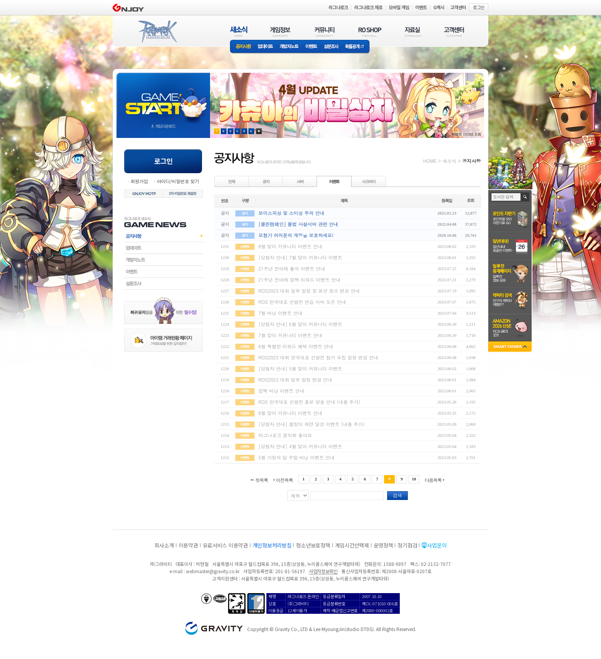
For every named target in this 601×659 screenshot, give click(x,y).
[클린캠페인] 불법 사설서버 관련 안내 (298, 224)
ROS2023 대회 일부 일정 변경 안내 (295, 379)
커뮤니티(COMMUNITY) (324, 31)
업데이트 (265, 47)
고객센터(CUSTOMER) (454, 31)
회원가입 (139, 181)
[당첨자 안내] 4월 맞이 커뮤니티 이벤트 (300, 446)
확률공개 (355, 47)
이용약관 (188, 545)
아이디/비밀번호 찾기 (178, 181)
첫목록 (261, 479)
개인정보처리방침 (272, 545)
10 (414, 479)
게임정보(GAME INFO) (280, 31)
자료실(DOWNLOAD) (412, 31)
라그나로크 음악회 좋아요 (285, 435)
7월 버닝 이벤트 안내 (280, 313)
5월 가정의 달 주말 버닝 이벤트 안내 (296, 457)
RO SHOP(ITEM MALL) (370, 31)
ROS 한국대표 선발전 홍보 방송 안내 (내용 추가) (309, 401)
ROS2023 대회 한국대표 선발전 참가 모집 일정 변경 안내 (318, 357)
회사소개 (164, 545)
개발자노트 (289, 47)
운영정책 (383, 545)
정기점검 (407, 545)
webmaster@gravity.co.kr (213, 571)
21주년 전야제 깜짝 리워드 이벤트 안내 (299, 279)
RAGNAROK (157, 31)
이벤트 (311, 47)
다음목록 (433, 479)
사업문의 (437, 545)
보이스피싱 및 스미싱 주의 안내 (291, 213)
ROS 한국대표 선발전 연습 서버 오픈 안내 (302, 301)
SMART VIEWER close (510, 347)
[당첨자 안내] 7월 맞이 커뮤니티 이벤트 (300, 257)
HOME (430, 160)
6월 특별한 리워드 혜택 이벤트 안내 (295, 346)
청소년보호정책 (313, 545)
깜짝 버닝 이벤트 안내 (281, 390)
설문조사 (331, 47)
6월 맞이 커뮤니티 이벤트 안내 (290, 413)
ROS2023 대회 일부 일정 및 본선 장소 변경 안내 (309, 290)
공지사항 (242, 47)
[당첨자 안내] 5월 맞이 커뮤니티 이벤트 (300, 368)
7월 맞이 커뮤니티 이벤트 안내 (290, 335)
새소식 (449, 160)
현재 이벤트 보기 (259, 131)
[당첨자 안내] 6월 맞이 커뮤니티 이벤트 (300, 324)
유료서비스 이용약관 (225, 545)
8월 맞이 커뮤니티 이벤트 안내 (290, 246)
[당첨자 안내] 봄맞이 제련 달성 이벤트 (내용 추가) (311, 424)
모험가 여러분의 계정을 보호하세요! (295, 235)
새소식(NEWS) (239, 31)
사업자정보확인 (323, 571)
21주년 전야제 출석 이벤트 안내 (291, 268)
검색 (397, 495)
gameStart (163, 98)
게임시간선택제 (352, 545)
